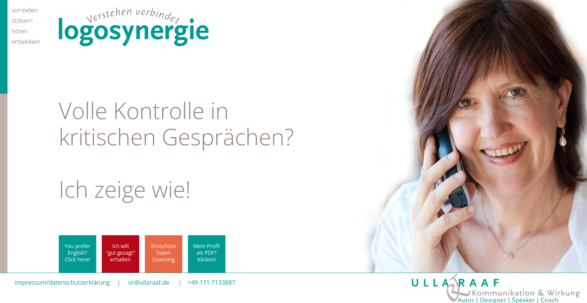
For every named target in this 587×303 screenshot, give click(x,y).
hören (20, 30)
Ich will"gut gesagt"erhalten (120, 252)
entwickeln (26, 41)
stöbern (22, 20)
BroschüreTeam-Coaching (163, 252)
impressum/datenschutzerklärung (62, 282)
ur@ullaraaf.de (148, 282)
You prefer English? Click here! (77, 252)
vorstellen (25, 9)
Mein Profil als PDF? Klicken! (207, 252)
